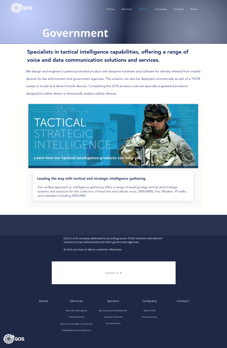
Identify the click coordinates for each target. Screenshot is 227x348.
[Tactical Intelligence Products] (76, 324)
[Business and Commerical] (113, 310)
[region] (113, 136)
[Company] (150, 301)
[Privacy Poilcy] (150, 317)
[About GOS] (150, 310)
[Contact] (183, 301)
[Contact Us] (114, 272)
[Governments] (113, 323)
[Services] (77, 301)
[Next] (192, 136)
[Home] (44, 301)
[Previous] (34, 136)
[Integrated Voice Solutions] (76, 330)
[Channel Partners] (113, 317)
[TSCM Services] (77, 317)
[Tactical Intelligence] (77, 310)
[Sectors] (113, 301)
